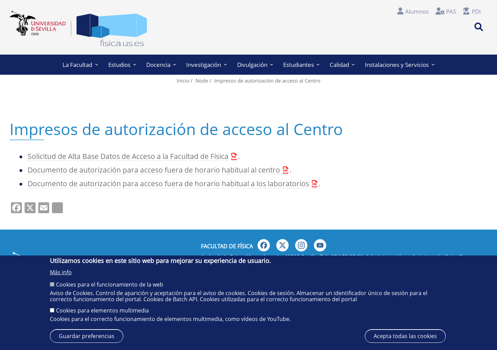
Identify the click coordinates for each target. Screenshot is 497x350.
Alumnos (417, 11)
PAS (451, 11)
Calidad (342, 65)
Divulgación (255, 65)
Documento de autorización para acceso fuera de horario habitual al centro (154, 170)
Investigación (206, 65)
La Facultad (80, 65)
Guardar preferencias (86, 336)
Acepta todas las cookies (405, 336)
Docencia (161, 65)
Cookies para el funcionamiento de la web (109, 284)
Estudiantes (301, 65)
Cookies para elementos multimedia (102, 310)
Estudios (122, 65)
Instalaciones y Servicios (399, 65)
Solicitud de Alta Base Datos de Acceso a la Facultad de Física (128, 156)
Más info (61, 272)
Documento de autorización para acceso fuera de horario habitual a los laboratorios (168, 183)
